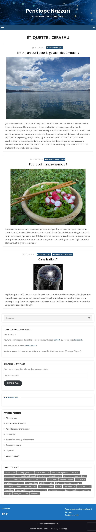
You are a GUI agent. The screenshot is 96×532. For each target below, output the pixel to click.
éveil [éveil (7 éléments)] (26, 493)
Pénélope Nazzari (48, 10)
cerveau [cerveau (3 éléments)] (67, 476)
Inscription (13, 383)
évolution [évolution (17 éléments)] (35, 493)
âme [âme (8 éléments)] (66, 490)
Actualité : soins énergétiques (18, 429)
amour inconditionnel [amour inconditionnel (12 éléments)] (27, 476)
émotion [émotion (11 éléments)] (75, 490)
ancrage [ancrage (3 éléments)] (42, 476)
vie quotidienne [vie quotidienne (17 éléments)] (55, 490)
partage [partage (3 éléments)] (77, 483)
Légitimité (10, 450)
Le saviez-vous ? (12, 456)
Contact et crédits (72, 515)
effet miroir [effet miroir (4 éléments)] (80, 479)
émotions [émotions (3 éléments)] (86, 490)
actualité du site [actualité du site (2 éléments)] (42, 472)
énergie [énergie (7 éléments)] (8, 493)
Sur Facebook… (12, 397)
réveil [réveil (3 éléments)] (51, 486)
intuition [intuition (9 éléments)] (43, 483)
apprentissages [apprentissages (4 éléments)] (55, 476)
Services (68, 512)
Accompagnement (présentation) (78, 509)
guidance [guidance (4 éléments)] (19, 483)
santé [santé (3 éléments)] (58, 486)
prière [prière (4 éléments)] (19, 486)
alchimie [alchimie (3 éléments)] (75, 472)
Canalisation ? (48, 259)
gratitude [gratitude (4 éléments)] (8, 483)
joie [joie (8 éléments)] (51, 483)
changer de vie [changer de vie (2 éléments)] (80, 476)
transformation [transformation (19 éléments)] (84, 486)
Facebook (78, 340)
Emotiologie (11, 434)
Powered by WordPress (38, 528)
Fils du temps (11, 418)
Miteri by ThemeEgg (59, 528)
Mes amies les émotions (16, 423)
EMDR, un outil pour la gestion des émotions (48, 53)
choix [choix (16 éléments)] (7, 479)
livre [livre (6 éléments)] (57, 483)
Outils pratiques (55, 48)
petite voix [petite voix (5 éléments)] (9, 486)
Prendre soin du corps (55, 159)
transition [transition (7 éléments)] (9, 490)
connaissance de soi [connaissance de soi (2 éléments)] (36, 479)
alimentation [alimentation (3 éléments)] (10, 476)
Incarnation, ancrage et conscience (20, 439)
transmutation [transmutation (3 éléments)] (22, 490)
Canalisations (44, 254)
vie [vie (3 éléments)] (45, 490)
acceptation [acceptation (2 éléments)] (10, 472)
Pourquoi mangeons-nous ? (48, 164)
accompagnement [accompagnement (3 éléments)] (25, 472)
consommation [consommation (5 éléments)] (66, 479)
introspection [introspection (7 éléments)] (31, 483)
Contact (57, 340)
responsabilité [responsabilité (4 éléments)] (30, 486)
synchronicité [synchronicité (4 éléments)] (69, 486)
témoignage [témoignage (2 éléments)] (35, 490)
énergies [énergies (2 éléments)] (17, 493)
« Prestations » (31, 345)
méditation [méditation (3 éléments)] (66, 483)
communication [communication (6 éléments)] (19, 479)
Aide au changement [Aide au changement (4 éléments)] (60, 472)
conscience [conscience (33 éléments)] (52, 479)
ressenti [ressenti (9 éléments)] (42, 486)
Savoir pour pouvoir (14, 445)
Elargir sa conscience (63, 254)
